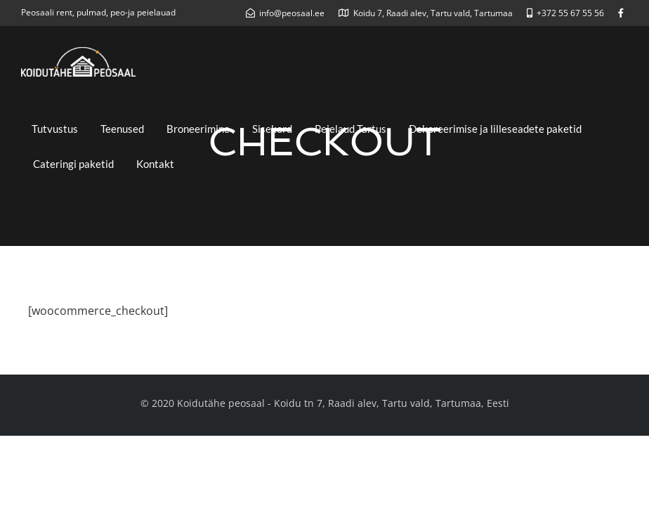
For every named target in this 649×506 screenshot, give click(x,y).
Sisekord (272, 128)
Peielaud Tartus (350, 128)
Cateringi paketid (73, 163)
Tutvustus (55, 128)
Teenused (122, 128)
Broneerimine (198, 128)
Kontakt (155, 163)
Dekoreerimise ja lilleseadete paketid (495, 128)
